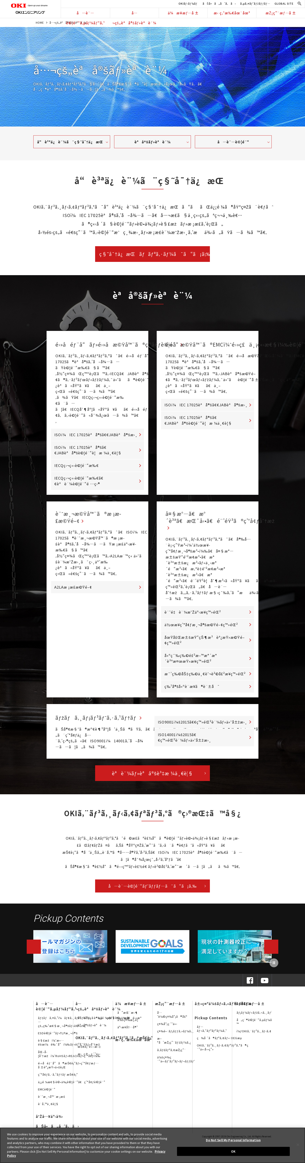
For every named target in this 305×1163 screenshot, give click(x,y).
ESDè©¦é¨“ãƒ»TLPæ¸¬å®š (58, 1036)
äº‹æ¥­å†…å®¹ (127, 1030)
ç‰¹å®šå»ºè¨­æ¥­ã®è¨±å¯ (192, 689)
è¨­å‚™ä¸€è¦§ (48, 1107)
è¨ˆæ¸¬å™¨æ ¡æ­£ (51, 1100)
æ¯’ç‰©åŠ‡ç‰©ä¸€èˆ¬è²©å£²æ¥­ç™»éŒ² (205, 676)
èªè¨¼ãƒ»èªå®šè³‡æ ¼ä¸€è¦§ (152, 776)
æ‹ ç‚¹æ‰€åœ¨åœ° (232, 12)
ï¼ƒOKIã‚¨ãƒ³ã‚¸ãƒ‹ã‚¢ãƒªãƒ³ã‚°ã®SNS (267, 1034)
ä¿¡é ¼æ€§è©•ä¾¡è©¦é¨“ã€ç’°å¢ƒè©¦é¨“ (71, 1085)
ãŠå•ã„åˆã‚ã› (219, 3)
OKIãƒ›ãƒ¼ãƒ (188, 3)
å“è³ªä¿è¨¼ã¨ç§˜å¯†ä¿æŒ (71, 141)
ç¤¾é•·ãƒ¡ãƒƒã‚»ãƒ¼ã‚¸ (175, 1034)
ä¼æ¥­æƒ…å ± (183, 12)
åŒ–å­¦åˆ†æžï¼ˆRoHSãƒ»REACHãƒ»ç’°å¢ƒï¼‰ (69, 1057)
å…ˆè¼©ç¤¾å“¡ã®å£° (172, 1017)
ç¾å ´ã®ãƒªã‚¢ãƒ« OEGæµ (220, 1041)
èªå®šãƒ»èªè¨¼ (152, 141)
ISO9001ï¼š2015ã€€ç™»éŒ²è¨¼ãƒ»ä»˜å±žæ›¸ (202, 725)
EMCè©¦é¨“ (46, 1092)
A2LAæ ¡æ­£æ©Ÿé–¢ (73, 589)
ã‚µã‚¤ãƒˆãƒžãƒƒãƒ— (255, 3)
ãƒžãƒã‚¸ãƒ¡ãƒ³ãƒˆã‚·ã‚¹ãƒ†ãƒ (102, 720)
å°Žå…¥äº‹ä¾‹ (49, 1119)
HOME (40, 22)
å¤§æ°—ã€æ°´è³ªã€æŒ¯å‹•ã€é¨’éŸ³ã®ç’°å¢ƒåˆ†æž (230, 518)
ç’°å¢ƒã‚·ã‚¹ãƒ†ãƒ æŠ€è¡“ (58, 1078)
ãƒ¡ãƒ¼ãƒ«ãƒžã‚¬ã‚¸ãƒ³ (255, 1015)
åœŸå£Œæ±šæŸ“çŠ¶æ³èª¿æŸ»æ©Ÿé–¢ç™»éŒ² (204, 643)
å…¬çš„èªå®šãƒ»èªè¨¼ (134, 14)
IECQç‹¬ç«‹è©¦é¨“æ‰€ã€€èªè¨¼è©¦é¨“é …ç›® (78, 480)
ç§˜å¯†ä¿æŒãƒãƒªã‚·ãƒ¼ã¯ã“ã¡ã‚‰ (154, 253)
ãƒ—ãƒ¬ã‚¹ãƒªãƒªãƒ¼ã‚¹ (212, 1032)
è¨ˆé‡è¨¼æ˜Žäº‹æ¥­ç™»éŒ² (192, 615)
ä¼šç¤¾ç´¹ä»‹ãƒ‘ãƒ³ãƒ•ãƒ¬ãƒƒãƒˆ (176, 1062)
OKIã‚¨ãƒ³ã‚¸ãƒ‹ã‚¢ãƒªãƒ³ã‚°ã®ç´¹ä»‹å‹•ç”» (223, 1050)
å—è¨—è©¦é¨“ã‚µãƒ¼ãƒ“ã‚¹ (85, 14)
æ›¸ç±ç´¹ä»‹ (89, 1057)
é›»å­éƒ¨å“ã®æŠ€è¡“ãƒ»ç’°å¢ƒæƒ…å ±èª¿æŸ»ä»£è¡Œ (68, 1068)
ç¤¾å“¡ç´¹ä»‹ (167, 1027)
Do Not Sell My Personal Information (233, 1140)
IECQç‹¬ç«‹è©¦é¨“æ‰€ (76, 465)
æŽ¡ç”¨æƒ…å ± (280, 12)
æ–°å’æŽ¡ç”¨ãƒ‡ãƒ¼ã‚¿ (174, 1044)
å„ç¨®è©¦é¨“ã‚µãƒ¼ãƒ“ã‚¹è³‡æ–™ (263, 1025)
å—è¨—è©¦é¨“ (233, 141)
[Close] (298, 1145)
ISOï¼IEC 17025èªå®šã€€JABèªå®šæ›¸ (95, 434)
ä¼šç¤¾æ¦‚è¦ (129, 1023)
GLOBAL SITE (284, 3)
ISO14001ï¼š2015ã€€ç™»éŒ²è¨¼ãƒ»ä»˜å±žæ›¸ (184, 740)
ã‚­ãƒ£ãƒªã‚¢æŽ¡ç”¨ (171, 1053)
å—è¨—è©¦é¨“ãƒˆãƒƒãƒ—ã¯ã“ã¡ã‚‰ (152, 889)
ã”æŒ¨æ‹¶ (127, 1015)
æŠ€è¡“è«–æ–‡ (89, 1050)
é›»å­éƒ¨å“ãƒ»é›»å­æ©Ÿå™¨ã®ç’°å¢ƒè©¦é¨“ (126, 344)
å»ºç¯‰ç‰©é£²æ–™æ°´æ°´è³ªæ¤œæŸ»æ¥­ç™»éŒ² (190, 661)
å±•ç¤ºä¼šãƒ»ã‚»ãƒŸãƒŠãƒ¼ (223, 1006)
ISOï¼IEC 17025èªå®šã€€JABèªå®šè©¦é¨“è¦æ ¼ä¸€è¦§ (88, 450)
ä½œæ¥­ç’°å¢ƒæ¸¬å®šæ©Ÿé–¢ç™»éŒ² (201, 627)
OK (233, 1151)
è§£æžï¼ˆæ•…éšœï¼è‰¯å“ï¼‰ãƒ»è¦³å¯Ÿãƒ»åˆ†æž (70, 1046)
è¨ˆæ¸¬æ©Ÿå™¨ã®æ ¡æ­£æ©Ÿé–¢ (93, 518)
